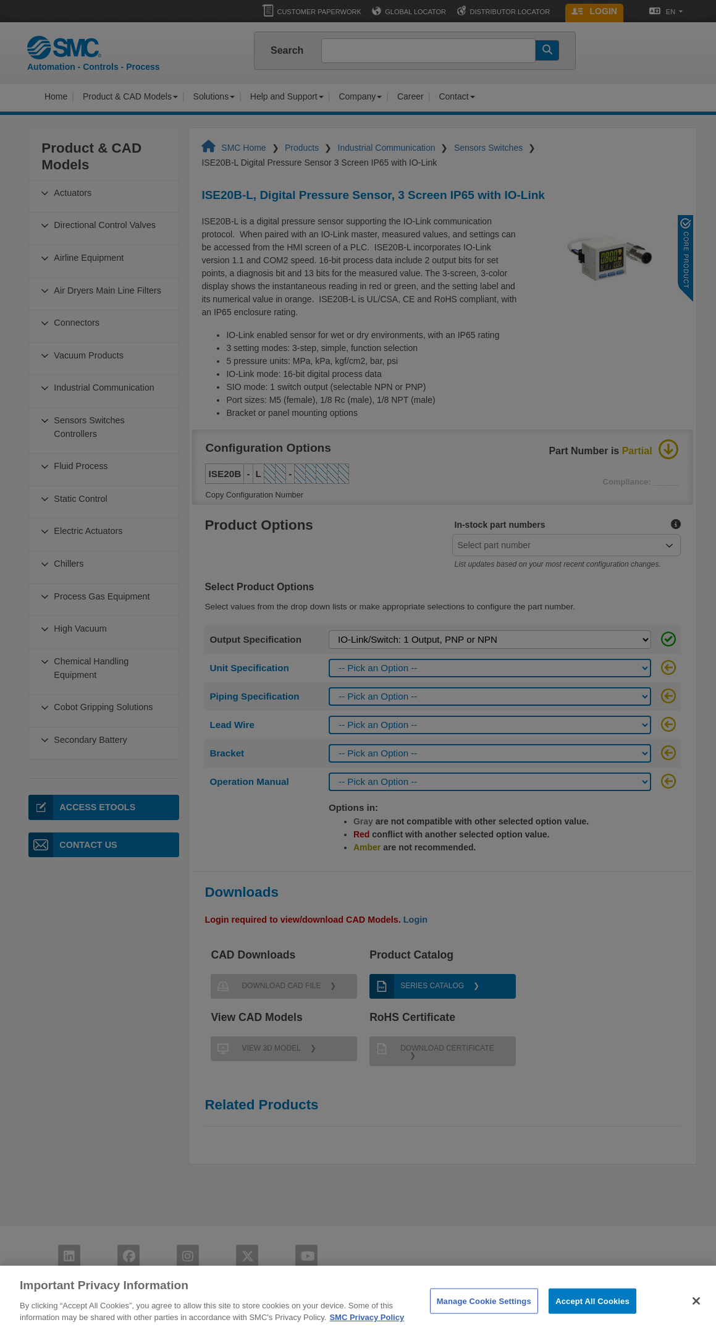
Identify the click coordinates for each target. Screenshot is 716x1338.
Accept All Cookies (592, 1319)
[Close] (696, 1320)
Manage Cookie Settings (484, 1319)
